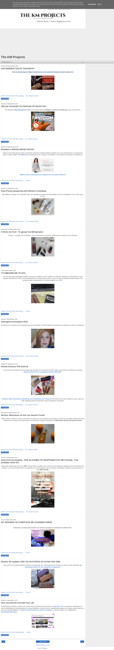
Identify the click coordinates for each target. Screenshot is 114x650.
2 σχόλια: (27, 311)
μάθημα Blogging (19, 110)
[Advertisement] (43, 41)
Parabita (22, 154)
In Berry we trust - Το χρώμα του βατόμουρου (22, 232)
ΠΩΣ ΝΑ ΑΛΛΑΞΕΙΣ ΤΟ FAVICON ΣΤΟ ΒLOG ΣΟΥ (23, 106)
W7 (46, 565)
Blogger (45, 648)
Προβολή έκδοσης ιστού (43, 645)
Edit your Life (58, 606)
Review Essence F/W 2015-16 (14, 366)
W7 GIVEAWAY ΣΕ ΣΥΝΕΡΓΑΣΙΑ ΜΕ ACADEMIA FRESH (26, 522)
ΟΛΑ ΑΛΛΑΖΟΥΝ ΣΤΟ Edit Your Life (17, 603)
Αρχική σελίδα (42, 641)
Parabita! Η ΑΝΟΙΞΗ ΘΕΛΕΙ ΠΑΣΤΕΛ (17, 149)
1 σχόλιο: (27, 180)
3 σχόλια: (27, 592)
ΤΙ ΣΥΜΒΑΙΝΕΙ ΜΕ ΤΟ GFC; (13, 273)
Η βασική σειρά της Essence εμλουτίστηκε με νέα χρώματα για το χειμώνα (26, 399)
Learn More (92, 4)
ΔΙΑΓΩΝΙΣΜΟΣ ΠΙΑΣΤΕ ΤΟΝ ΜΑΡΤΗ (17, 68)
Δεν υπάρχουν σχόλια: (32, 96)
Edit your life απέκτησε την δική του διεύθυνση (37, 610)
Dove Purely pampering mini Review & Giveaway (23, 191)
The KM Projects (13, 57)
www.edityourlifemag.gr (9, 612)
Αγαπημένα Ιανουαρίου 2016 (14, 322)
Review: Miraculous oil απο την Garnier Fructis (23, 415)
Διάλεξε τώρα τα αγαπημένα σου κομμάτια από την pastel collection (43, 174)
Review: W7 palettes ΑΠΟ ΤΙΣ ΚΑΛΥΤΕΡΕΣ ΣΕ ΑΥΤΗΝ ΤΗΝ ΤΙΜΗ (30, 562)
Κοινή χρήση (5, 98)
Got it (100, 4)
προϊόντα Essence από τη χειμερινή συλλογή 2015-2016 (42, 372)
